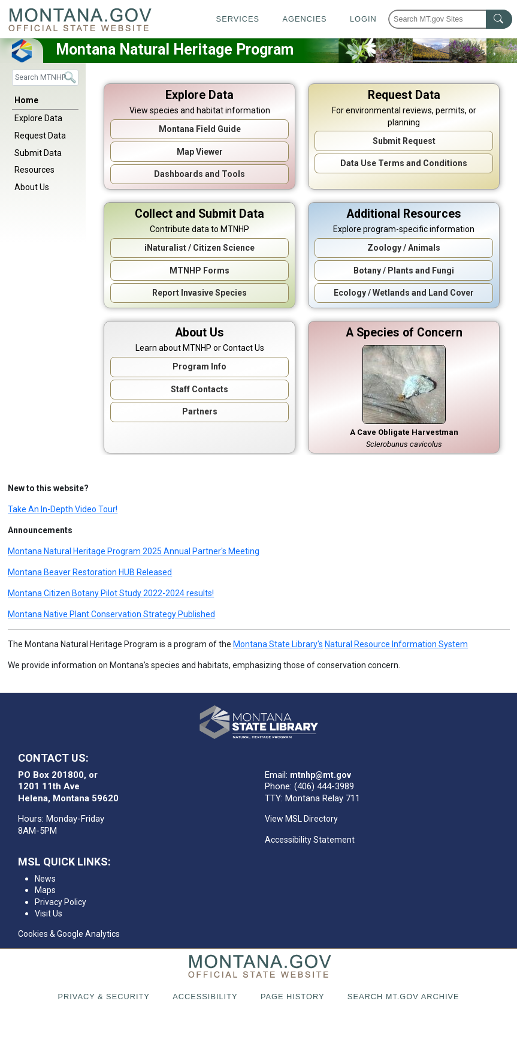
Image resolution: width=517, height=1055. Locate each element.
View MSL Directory (301, 818)
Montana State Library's (278, 644)
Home (26, 100)
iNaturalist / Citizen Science (199, 248)
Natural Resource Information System (396, 644)
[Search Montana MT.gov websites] (450, 19)
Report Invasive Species (199, 292)
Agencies (304, 18)
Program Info (199, 366)
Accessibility (205, 996)
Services (237, 18)
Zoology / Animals (403, 248)
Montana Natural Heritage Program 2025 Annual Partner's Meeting (133, 551)
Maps (45, 890)
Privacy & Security (103, 996)
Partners (199, 411)
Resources (34, 170)
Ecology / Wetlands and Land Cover (404, 292)
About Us (31, 187)
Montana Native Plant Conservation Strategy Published (111, 614)
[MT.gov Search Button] (499, 19)
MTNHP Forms (199, 270)
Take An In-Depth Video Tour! (62, 509)
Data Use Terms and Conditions (403, 163)
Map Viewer (200, 152)
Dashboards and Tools (199, 174)
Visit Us (48, 913)
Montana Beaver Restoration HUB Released (90, 572)
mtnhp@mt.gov (320, 775)
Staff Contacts (199, 389)
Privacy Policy (60, 902)
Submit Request (404, 141)
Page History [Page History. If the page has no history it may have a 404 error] (293, 996)
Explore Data (38, 118)
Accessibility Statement (310, 839)
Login (363, 18)
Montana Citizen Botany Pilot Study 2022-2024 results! (111, 593)
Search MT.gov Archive (403, 996)
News (45, 878)
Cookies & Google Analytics (69, 934)
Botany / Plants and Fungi (403, 270)
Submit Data (38, 153)
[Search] (45, 78)
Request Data (40, 135)
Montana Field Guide (200, 129)
